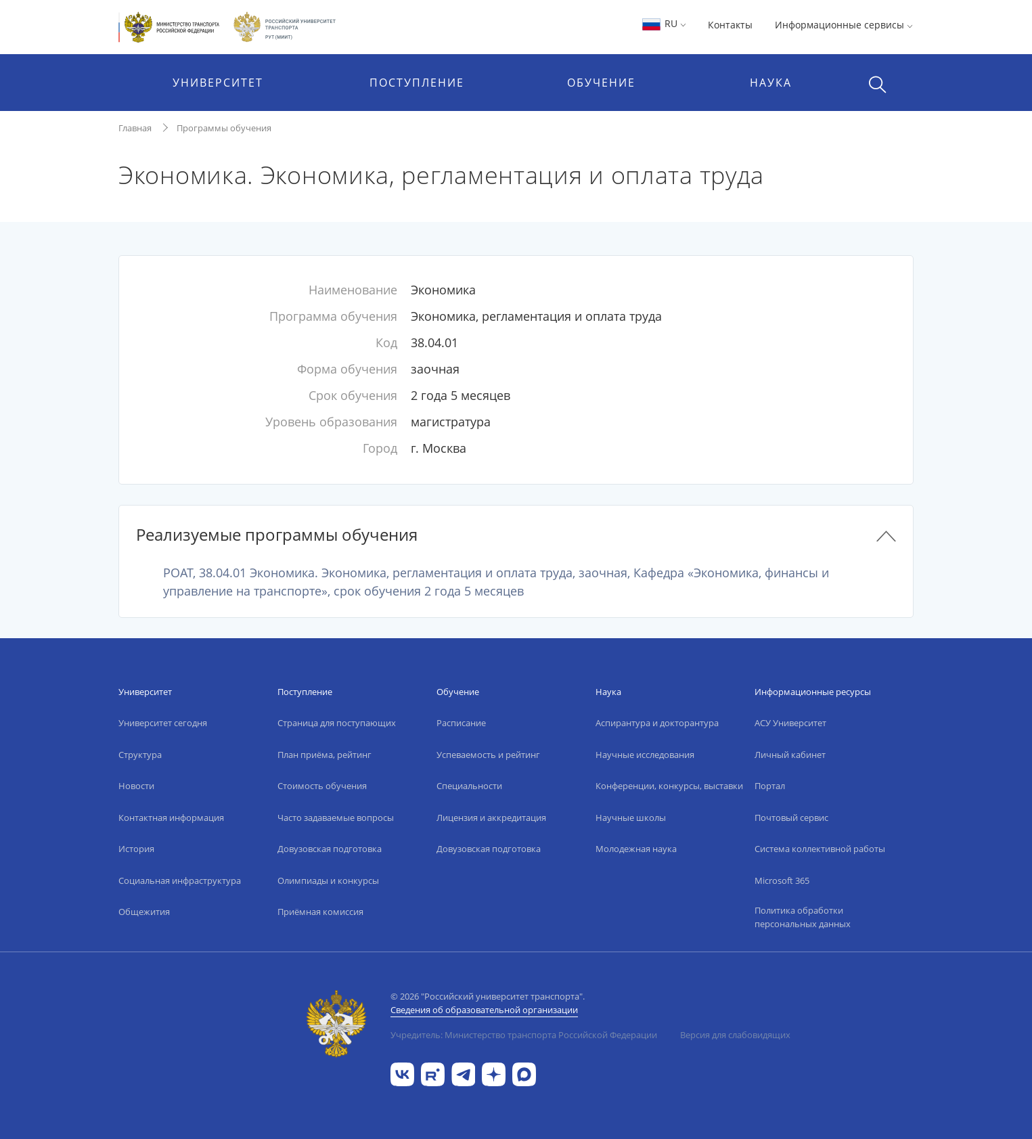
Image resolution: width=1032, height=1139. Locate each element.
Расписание (461, 723)
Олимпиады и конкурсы (328, 880)
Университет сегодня (162, 723)
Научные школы (631, 817)
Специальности (469, 786)
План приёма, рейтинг (324, 755)
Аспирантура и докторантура (657, 723)
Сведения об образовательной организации (484, 1010)
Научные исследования (645, 755)
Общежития (144, 912)
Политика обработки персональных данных (803, 917)
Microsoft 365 (782, 880)
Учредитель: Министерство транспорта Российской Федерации (523, 1035)
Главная (135, 128)
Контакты (730, 24)
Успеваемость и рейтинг (488, 755)
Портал (770, 786)
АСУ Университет (790, 723)
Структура (140, 755)
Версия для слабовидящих (735, 1035)
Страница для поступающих (336, 723)
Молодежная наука (636, 849)
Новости (136, 786)
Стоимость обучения (322, 786)
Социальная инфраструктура (179, 880)
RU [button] (663, 23)
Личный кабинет (790, 755)
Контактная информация (171, 817)
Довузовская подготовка (329, 849)
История (136, 849)
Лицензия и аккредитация (491, 817)
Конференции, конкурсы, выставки (669, 786)
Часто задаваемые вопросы (335, 817)
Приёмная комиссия (320, 912)
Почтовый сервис (791, 817)
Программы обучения (224, 128)
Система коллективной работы (820, 849)
